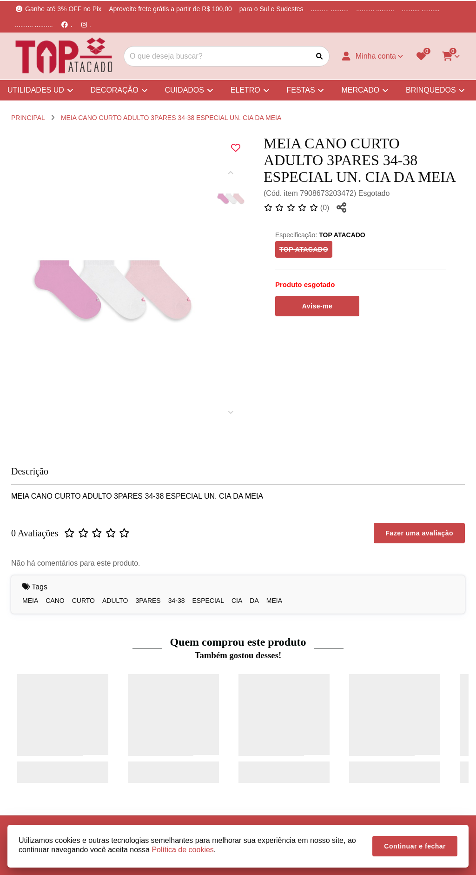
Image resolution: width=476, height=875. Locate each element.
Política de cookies (182, 850)
